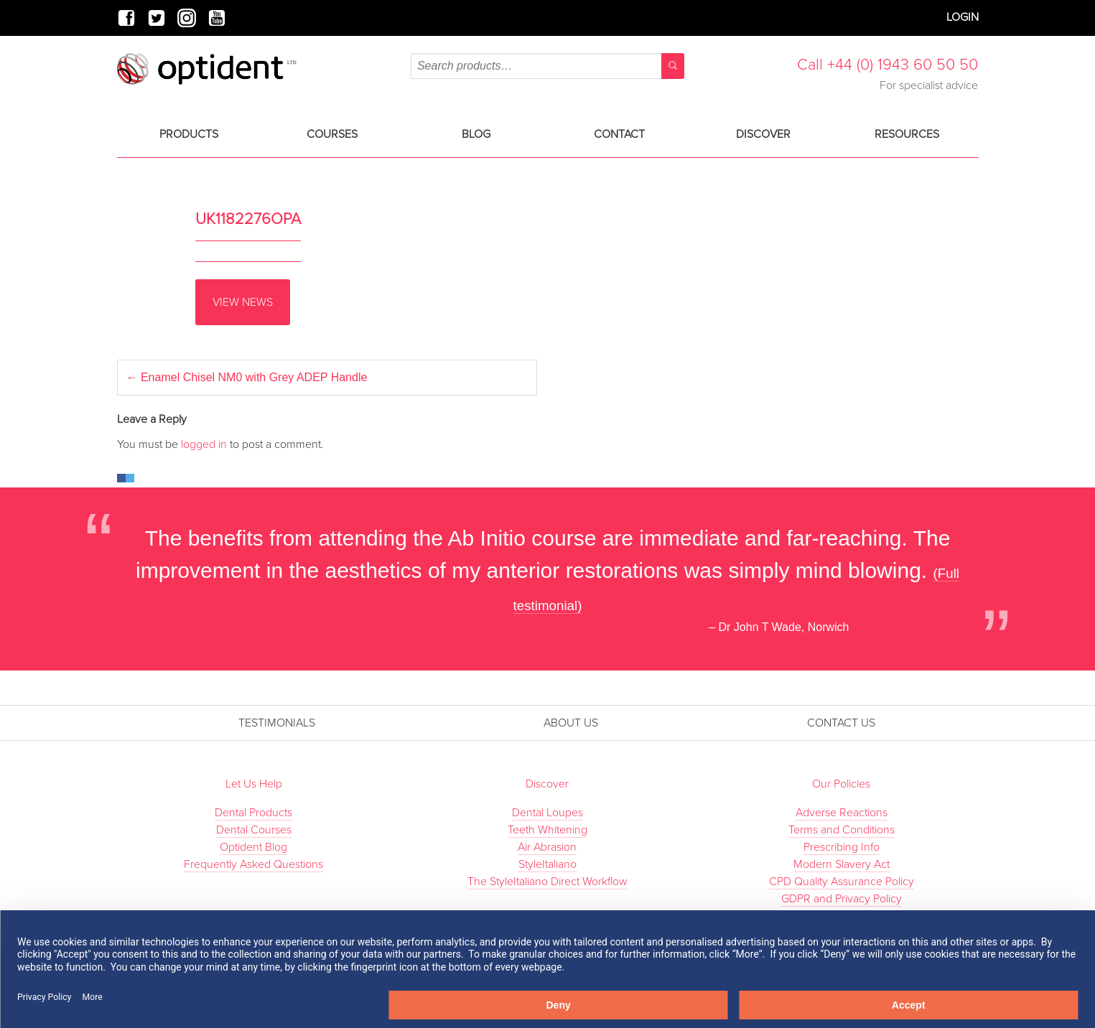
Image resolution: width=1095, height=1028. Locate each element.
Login (962, 17)
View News (243, 302)
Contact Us (841, 723)
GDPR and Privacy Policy (841, 899)
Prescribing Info (841, 847)
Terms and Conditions (841, 830)
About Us (571, 723)
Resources (907, 134)
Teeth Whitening (547, 830)
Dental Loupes (547, 812)
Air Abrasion (547, 847)
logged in (204, 444)
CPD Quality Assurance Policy (841, 881)
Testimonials (276, 723)
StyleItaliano (547, 864)
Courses (332, 134)
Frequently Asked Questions (253, 864)
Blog (476, 134)
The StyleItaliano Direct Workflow (547, 881)
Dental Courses (254, 830)
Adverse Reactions (841, 812)
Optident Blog (253, 847)
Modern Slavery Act (841, 864)
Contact (619, 134)
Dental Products (253, 812)
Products (188, 134)
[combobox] (547, 66)
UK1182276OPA (248, 219)
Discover (763, 134)
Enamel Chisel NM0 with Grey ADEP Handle (247, 377)
